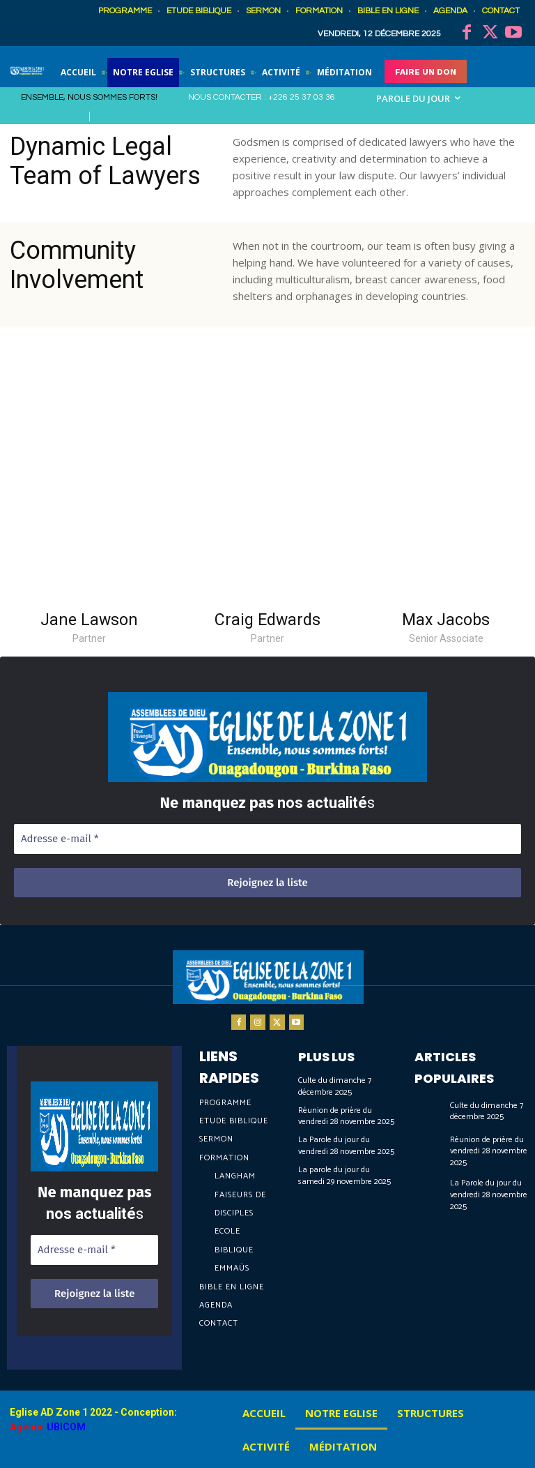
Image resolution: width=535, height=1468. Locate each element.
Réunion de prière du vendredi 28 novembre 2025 (346, 1116)
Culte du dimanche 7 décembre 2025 (334, 1086)
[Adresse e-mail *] (267, 839)
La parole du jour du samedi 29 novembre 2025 (344, 1175)
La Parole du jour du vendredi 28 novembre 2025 (346, 1145)
